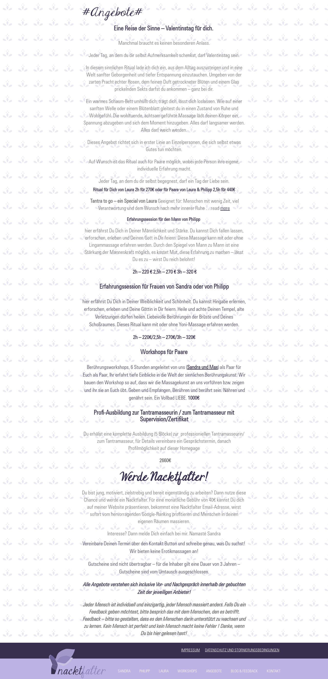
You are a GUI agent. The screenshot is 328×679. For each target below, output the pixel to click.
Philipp (144, 671)
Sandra (124, 671)
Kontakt (274, 671)
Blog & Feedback (244, 671)
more (225, 208)
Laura (164, 671)
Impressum (190, 650)
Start (78, 662)
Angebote (214, 671)
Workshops (187, 671)
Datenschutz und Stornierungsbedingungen (242, 650)
